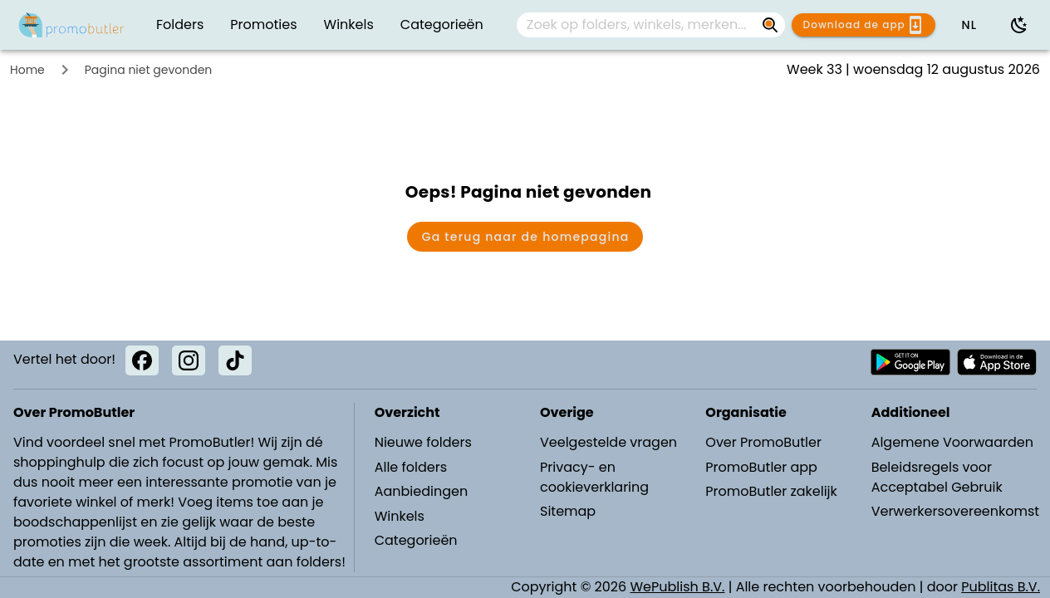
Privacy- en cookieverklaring (594, 477)
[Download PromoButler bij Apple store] (997, 362)
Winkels (399, 516)
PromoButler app (761, 467)
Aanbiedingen (421, 491)
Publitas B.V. (1000, 586)
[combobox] (651, 24)
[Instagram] (188, 360)
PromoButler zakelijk (771, 491)
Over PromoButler (763, 442)
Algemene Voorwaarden (952, 442)
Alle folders (411, 467)
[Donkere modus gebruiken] (1019, 25)
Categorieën (416, 540)
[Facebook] (142, 360)
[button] (968, 25)
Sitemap (568, 511)
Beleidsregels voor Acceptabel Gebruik (937, 477)
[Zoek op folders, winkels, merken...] (637, 25)
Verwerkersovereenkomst (953, 511)
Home (27, 69)
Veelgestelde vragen (608, 442)
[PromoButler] (71, 25)
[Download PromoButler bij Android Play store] (910, 362)
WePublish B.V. (677, 586)
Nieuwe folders (423, 442)
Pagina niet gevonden (149, 69)
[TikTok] (235, 360)
